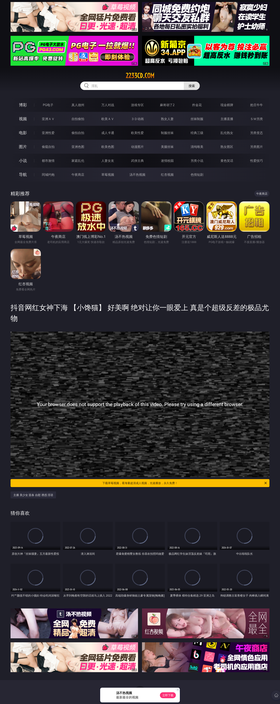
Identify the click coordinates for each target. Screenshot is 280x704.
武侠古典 (137, 160)
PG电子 (48, 105)
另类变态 (256, 133)
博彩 (23, 104)
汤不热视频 (137, 174)
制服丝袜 (167, 133)
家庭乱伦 (77, 160)
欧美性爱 (137, 133)
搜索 (192, 86)
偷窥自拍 (48, 147)
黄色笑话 (226, 160)
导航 (23, 174)
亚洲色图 (77, 147)
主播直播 (226, 119)
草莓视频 (107, 174)
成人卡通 (107, 133)
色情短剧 (197, 174)
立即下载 (167, 695)
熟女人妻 (167, 119)
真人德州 (77, 105)
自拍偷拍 (77, 119)
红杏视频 (167, 174)
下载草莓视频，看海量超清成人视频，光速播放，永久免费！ (184, 483)
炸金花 (197, 105)
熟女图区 (226, 147)
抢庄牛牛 (256, 105)
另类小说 (197, 160)
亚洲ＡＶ (48, 119)
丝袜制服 (197, 119)
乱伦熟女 (226, 133)
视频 (23, 118)
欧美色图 (107, 147)
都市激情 (48, 160)
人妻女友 (107, 160)
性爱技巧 (256, 160)
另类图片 (256, 147)
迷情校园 (167, 160)
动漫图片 (137, 147)
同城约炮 (48, 174)
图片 (23, 146)
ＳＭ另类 (256, 119)
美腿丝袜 (167, 147)
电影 (23, 132)
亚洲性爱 (48, 133)
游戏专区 (137, 105)
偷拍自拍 (77, 133)
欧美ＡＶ (107, 119)
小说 (23, 160)
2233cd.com (140, 76)
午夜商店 (77, 174)
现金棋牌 (226, 105)
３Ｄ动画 (137, 119)
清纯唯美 (197, 147)
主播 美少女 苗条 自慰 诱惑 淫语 (33, 495)
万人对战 (107, 105)
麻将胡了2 (167, 105)
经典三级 (197, 133)
